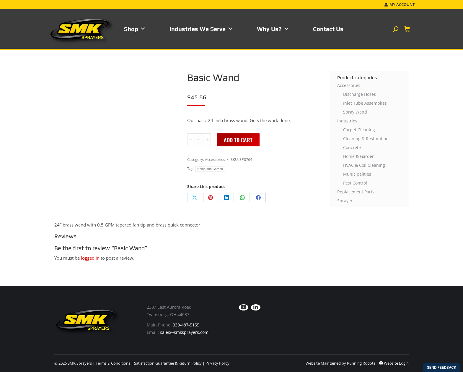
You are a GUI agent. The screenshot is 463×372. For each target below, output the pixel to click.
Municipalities (357, 174)
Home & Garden (359, 156)
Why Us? (273, 29)
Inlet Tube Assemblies (365, 103)
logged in (90, 258)
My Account (399, 4)
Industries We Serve (201, 29)
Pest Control (355, 183)
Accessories (215, 159)
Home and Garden (210, 169)
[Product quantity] (199, 139)
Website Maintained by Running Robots (340, 363)
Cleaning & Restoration (366, 138)
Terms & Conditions (113, 363)
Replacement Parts (355, 192)
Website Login (394, 363)
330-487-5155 (186, 325)
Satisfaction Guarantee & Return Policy (168, 363)
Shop (135, 29)
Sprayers (346, 200)
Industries (347, 121)
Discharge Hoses (359, 94)
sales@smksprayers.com (184, 332)
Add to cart (238, 140)
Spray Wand (355, 112)
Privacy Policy (217, 363)
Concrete (352, 147)
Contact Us (328, 28)
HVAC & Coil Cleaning (364, 165)
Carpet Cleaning (359, 129)
